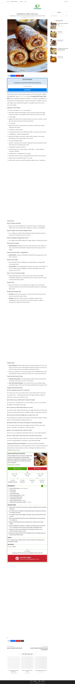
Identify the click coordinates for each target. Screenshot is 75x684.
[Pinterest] (41, 681)
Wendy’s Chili (60, 56)
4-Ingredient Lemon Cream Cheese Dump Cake (63, 49)
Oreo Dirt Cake (60, 40)
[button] (8, 465)
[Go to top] (37, 682)
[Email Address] (27, 86)
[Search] (67, 1)
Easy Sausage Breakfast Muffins (40, 670)
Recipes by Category (14, 1)
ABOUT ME (21, 1)
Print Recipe (17, 468)
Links (25, 1)
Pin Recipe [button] (37, 468)
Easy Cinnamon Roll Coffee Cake (63, 24)
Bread (31, 98)
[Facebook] (33, 681)
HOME (8, 1)
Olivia (25, 17)
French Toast (22, 96)
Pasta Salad (60, 31)
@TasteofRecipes (30, 559)
